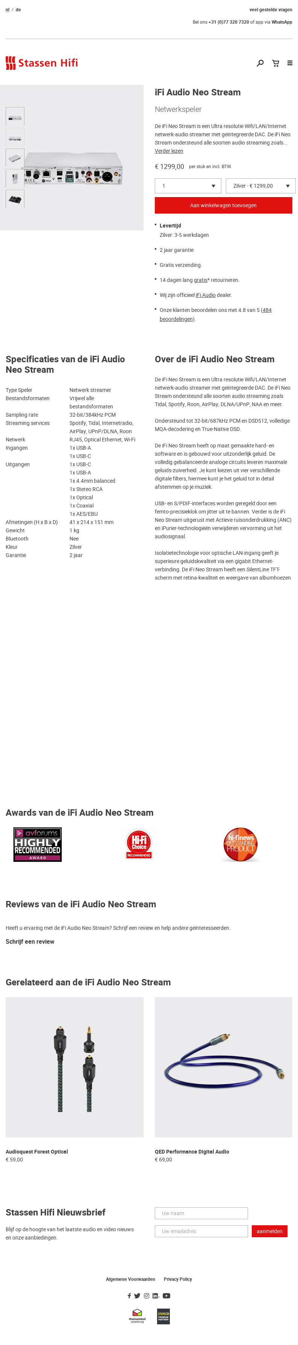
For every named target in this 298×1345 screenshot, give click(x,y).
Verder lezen (169, 151)
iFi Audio (206, 295)
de (18, 10)
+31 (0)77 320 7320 (229, 22)
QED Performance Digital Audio (192, 1152)
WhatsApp (282, 22)
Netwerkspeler (178, 109)
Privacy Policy (178, 1279)
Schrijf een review (30, 942)
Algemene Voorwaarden (130, 1279)
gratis (200, 280)
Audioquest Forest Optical (37, 1152)
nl (7, 10)
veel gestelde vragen (271, 9)
